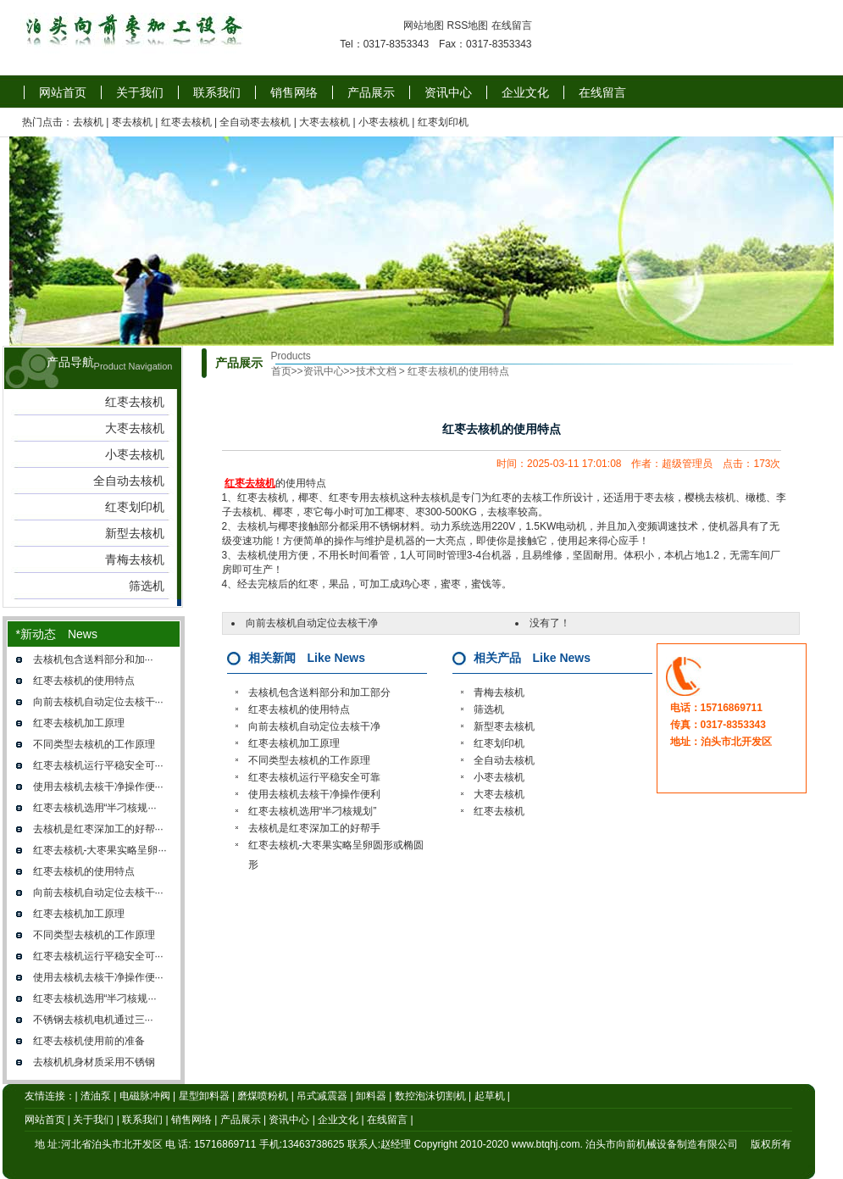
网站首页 (62, 92)
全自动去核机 (504, 760)
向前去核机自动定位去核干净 (312, 623)
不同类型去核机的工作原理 (94, 744)
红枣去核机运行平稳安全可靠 (314, 777)
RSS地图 (467, 25)
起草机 (489, 1096)
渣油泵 (95, 1096)
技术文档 (376, 371)
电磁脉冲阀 (144, 1096)
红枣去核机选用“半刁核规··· (95, 808)
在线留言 (511, 25)
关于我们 (140, 92)
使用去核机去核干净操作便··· (98, 786)
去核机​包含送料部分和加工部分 (319, 692)
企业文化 (525, 92)
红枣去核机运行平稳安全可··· (98, 765)
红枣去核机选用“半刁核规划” (312, 811)
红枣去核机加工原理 (79, 723)
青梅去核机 (499, 692)
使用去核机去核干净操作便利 (314, 794)
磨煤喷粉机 (262, 1096)
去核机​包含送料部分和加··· (93, 659)
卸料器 (371, 1096)
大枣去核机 (324, 122)
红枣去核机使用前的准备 (89, 1041)
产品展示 (371, 92)
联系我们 (217, 92)
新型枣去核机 (504, 726)
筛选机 (489, 709)
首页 (281, 371)
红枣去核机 (186, 122)
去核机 (88, 122)
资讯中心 (448, 92)
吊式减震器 (322, 1096)
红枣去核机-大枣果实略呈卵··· (100, 850)
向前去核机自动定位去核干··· (98, 702)
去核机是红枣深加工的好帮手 (314, 828)
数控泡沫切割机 (430, 1096)
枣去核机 (132, 122)
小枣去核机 (383, 122)
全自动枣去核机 (255, 122)
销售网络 (294, 92)
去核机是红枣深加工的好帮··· (98, 829)
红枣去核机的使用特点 (84, 681)
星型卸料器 (204, 1096)
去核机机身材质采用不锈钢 (94, 1062)
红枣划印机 (443, 122)
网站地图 (423, 25)
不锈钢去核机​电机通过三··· (93, 1020)
